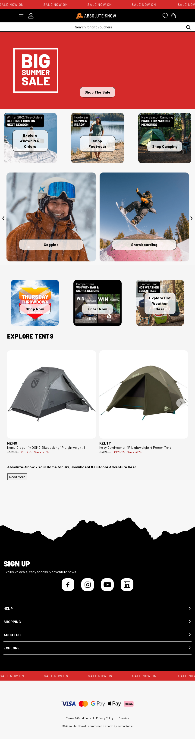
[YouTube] (107, 584)
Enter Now (97, 309)
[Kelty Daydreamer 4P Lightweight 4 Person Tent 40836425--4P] (143, 394)
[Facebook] (68, 584)
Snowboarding (144, 244)
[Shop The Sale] (97, 70)
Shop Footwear (97, 143)
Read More (17, 477)
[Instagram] (87, 584)
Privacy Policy (104, 718)
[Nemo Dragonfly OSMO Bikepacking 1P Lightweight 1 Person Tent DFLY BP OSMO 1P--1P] (51, 394)
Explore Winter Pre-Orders (30, 140)
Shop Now (35, 309)
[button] (97, 608)
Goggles (51, 244)
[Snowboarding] (144, 217)
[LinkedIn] (127, 584)
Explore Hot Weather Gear (160, 303)
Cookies (124, 718)
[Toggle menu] (23, 16)
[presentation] (3, 218)
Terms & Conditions (78, 718)
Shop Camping (165, 146)
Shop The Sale (98, 92)
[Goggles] (51, 217)
